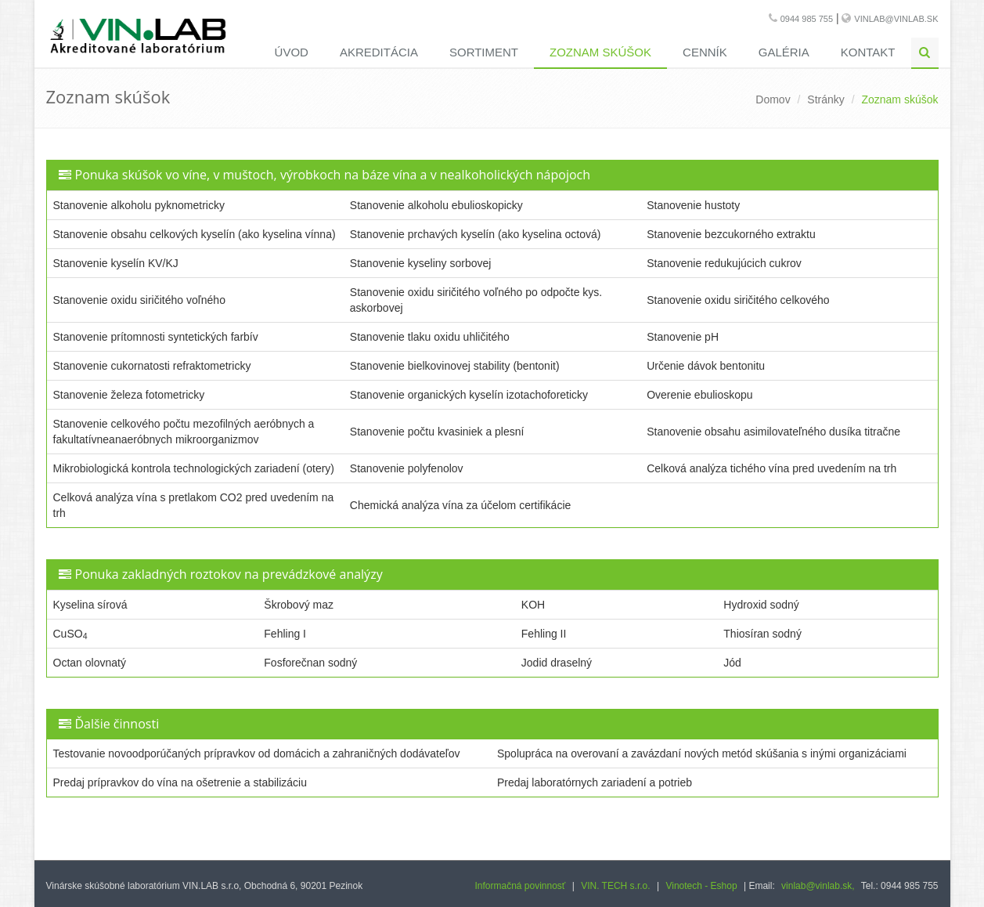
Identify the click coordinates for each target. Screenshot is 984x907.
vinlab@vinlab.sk (896, 18)
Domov (772, 99)
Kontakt (868, 52)
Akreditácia (379, 52)
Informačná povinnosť (519, 885)
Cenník (705, 52)
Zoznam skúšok (600, 52)
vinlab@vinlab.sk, (818, 885)
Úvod (291, 52)
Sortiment (483, 52)
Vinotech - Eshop (701, 885)
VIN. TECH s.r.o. (615, 885)
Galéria (784, 52)
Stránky (825, 99)
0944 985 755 (806, 18)
